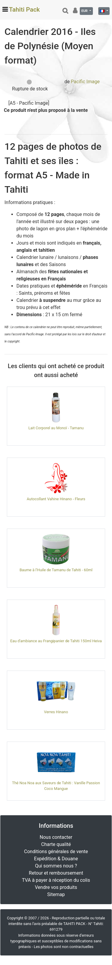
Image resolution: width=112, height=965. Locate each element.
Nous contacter (56, 837)
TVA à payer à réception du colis (56, 880)
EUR (84, 11)
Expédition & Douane (56, 858)
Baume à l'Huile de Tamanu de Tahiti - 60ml (55, 570)
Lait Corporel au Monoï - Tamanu (56, 428)
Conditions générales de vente (56, 851)
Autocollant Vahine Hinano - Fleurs (56, 499)
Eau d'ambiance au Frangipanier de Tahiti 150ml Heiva (56, 641)
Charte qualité (56, 844)
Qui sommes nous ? (56, 866)
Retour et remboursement (56, 873)
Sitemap (56, 894)
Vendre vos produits (56, 887)
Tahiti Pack (24, 9)
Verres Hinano (56, 712)
